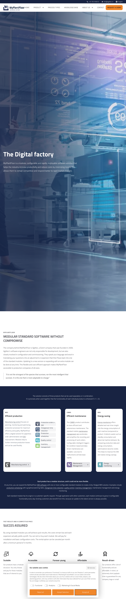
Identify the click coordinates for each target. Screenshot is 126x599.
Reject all (40, 592)
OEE (24, 436)
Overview (91, 568)
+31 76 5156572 (94, 2)
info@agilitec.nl (108, 2)
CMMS (72, 422)
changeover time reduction (54, 488)
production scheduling (14, 488)
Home (27, 7)
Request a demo (114, 7)
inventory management (83, 488)
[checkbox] (36, 585)
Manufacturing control (13, 422)
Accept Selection (63, 592)
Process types (54, 7)
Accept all (85, 592)
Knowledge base (71, 7)
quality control (69, 488)
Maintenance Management (77, 464)
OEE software (42, 485)
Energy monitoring (104, 422)
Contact (100, 7)
